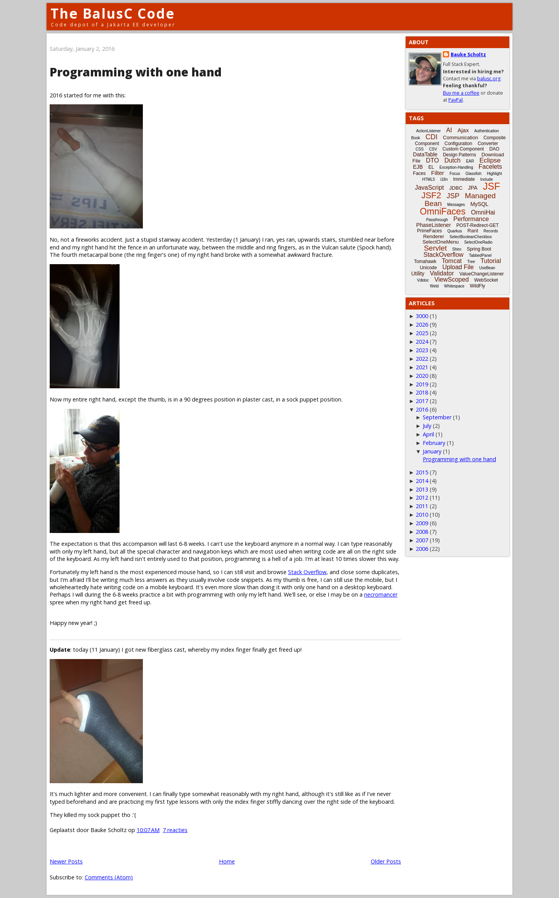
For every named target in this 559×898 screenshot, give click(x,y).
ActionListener (428, 131)
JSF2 (431, 195)
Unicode (428, 267)
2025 (422, 333)
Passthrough (437, 220)
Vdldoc (423, 280)
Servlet (435, 248)
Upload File (458, 267)
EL (431, 167)
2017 (422, 401)
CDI (431, 137)
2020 (422, 375)
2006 (422, 548)
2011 (422, 506)
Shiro (456, 249)
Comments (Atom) (109, 877)
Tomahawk (425, 261)
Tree (471, 262)
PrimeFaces (429, 231)
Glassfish (473, 173)
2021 (422, 367)
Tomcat (452, 261)
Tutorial (491, 261)
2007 (422, 540)
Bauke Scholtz (468, 54)
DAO (494, 149)
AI (449, 130)
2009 (422, 523)
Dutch (452, 160)
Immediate (464, 179)
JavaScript (429, 187)
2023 (422, 350)
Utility (417, 273)
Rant (472, 231)
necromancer (381, 594)
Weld (434, 286)
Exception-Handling (456, 167)
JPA (472, 188)
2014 (422, 480)
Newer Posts (66, 861)
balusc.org (488, 78)
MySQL (479, 204)
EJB (418, 167)
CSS (420, 149)
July (427, 425)
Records (491, 231)
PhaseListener (433, 225)
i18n (444, 179)
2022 (422, 358)
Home (227, 861)
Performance (471, 219)
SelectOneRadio (478, 242)
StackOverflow (444, 254)
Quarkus (454, 231)
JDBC (455, 188)
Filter (437, 173)
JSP (453, 196)
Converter (487, 143)
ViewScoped (451, 279)
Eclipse (490, 160)
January (432, 451)
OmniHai (483, 212)
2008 (422, 531)
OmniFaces (443, 211)
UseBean (487, 268)
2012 (422, 497)
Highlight (494, 173)
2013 (422, 489)
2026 (422, 324)
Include (486, 179)
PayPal (455, 100)
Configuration (458, 143)
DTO (432, 160)
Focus (455, 173)
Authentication (486, 131)
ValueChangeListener (481, 274)
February (434, 442)
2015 (422, 472)
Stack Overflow (307, 572)
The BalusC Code (112, 13)
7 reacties (175, 830)
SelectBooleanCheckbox (471, 237)
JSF (491, 186)
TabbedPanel (480, 255)
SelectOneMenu (440, 242)
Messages (456, 204)
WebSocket (486, 280)
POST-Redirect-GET (478, 225)
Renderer (433, 236)
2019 (422, 384)
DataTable (425, 154)
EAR (470, 161)
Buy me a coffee (461, 93)
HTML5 (428, 179)
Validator (442, 273)
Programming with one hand (136, 72)
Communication (460, 137)
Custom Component (463, 149)
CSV (433, 149)
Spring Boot (479, 249)
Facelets (490, 166)
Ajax (463, 130)
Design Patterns (459, 154)
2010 (422, 514)
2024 (422, 341)
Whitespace (454, 286)
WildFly (477, 286)
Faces (419, 173)
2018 (422, 392)
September (437, 417)
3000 (422, 316)
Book (415, 138)
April (428, 434)
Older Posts (386, 861)
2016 (422, 409)
